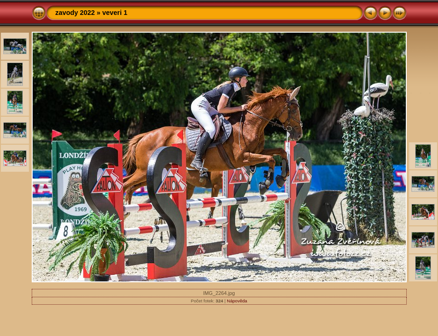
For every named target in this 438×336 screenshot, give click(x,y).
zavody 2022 (75, 12)
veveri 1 (114, 12)
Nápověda (237, 300)
